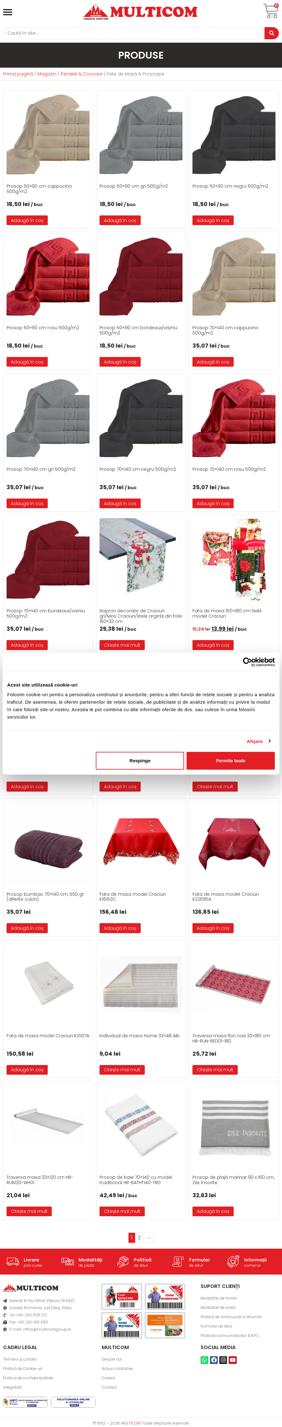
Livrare (31, 1261)
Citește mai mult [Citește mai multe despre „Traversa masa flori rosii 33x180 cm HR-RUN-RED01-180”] (215, 1071)
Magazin (46, 75)
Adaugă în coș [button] (27, 221)
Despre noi (112, 1360)
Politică (142, 1261)
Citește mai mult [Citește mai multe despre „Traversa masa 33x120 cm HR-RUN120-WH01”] (29, 1212)
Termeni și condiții (20, 1360)
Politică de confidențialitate (28, 1378)
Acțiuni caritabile (117, 1369)
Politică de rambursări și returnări (231, 1317)
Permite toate (231, 760)
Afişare (255, 741)
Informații (255, 1261)
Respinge (140, 760)
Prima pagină (18, 75)
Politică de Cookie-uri (22, 1369)
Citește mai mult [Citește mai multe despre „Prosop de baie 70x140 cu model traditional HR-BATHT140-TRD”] (122, 1212)
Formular (199, 1261)
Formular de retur (216, 1327)
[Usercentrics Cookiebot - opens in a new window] (247, 662)
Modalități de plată (218, 1308)
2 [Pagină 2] (139, 1238)
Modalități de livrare (219, 1299)
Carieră (108, 1378)
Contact (109, 1388)
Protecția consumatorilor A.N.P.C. (230, 1336)
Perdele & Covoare (82, 75)
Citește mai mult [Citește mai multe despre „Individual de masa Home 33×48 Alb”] (122, 1071)
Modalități (90, 1261)
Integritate (12, 1388)
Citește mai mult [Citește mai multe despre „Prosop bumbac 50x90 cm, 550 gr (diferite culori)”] (215, 788)
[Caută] (131, 34)
